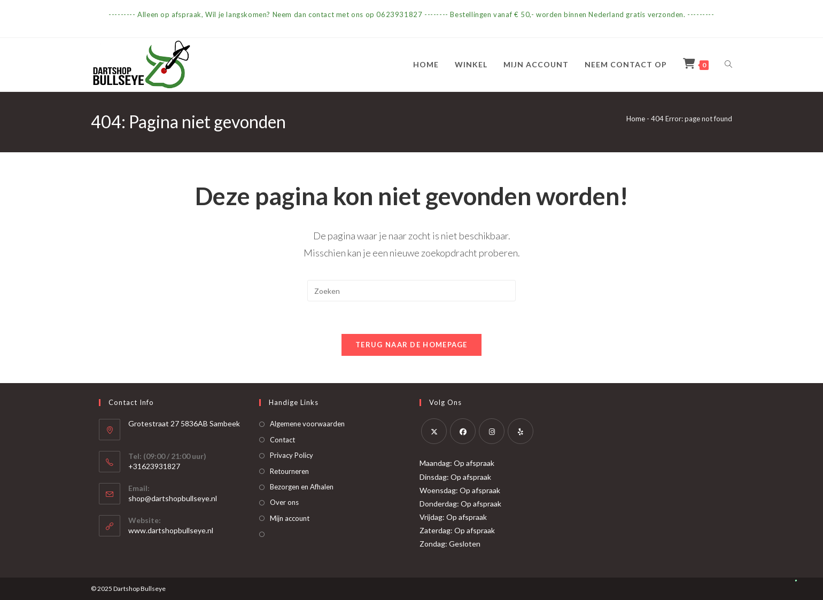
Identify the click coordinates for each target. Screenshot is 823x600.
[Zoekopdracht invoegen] (411, 290)
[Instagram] (491, 431)
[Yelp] (520, 431)
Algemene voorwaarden (307, 423)
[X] (434, 431)
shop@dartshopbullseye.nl (172, 498)
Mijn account (289, 518)
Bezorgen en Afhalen (301, 486)
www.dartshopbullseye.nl (170, 530)
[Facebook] (463, 431)
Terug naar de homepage (411, 344)
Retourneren (289, 471)
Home (635, 118)
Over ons (284, 502)
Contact (282, 439)
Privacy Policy (291, 455)
